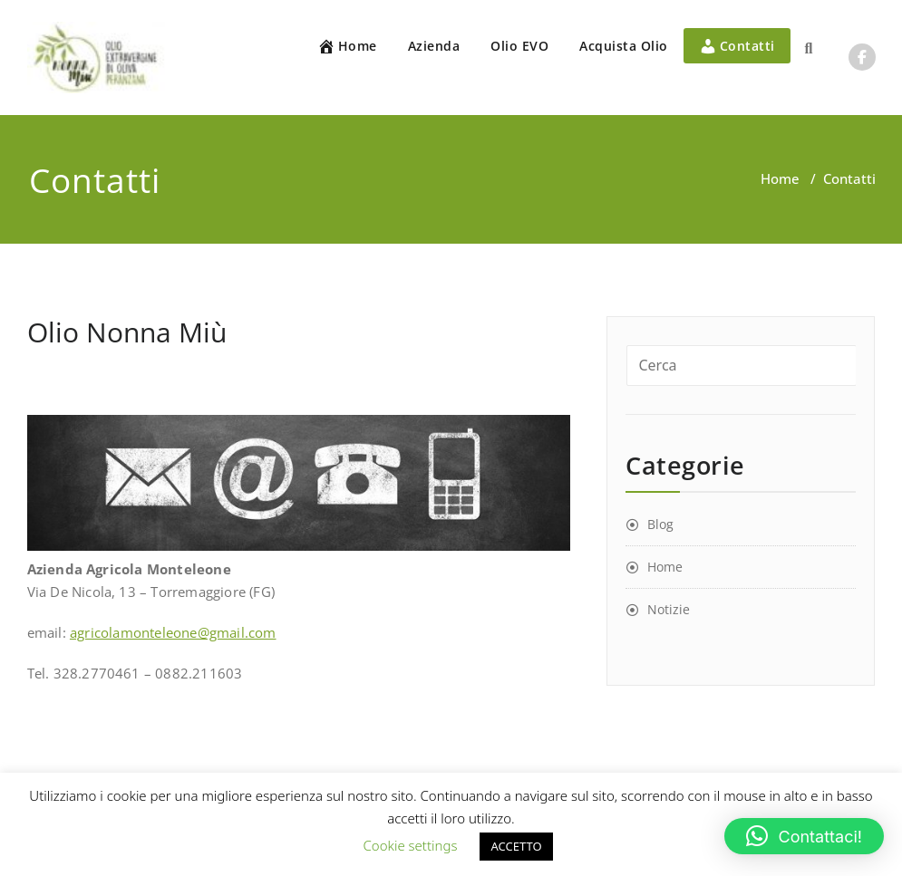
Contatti (737, 46)
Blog (660, 524)
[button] (804, 836)
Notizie (668, 609)
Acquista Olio (623, 45)
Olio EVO (519, 45)
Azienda (434, 45)
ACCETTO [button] (515, 846)
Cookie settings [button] (410, 845)
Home (347, 46)
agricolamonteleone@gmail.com (173, 632)
